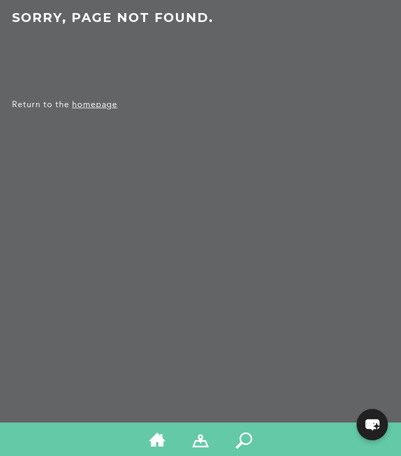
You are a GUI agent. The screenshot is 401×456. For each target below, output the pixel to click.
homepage (94, 104)
